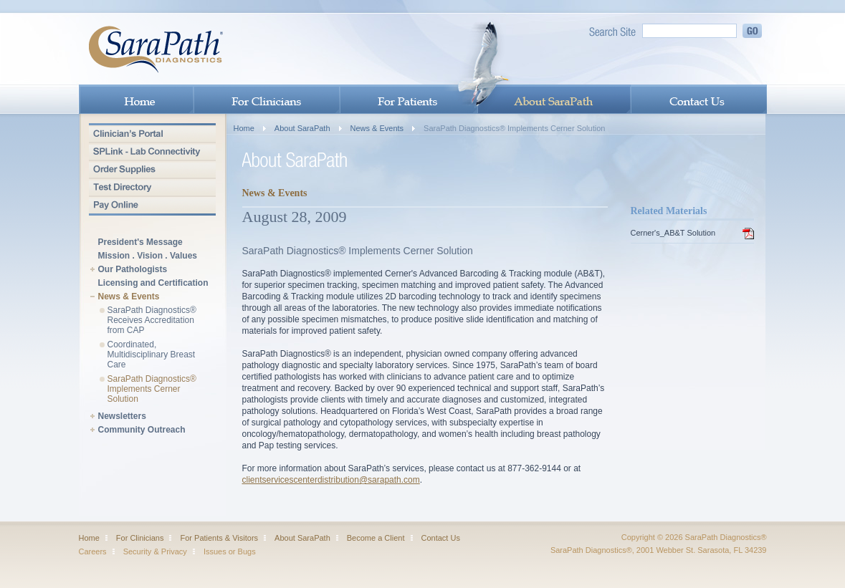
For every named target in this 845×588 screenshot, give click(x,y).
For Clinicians (140, 538)
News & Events (129, 297)
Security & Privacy (155, 551)
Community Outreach (142, 430)
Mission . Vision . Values (148, 256)
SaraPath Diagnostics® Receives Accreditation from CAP (152, 320)
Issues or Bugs (230, 551)
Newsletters (122, 416)
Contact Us (440, 538)
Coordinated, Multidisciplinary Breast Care (152, 354)
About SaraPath (302, 128)
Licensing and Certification (153, 283)
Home (244, 128)
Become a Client (376, 538)
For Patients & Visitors (219, 538)
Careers (93, 551)
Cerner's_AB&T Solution (673, 232)
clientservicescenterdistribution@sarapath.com (331, 480)
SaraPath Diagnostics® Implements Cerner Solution (152, 389)
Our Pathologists (133, 269)
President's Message (140, 242)
